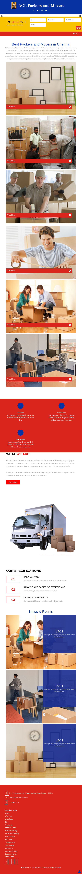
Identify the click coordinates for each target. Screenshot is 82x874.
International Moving (12, 833)
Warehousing (9, 845)
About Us (8, 816)
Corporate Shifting (11, 851)
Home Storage (10, 836)
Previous (3, 15)
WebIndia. (58, 867)
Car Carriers (9, 839)
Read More (13, 482)
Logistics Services (11, 854)
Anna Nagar (9, 819)
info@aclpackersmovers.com (19, 797)
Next (79, 15)
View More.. (39, 107)
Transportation (10, 842)
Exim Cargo (9, 848)
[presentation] (62, 27)
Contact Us (9, 825)
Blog (6, 822)
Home (7, 813)
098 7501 (16, 22)
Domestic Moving (11, 830)
